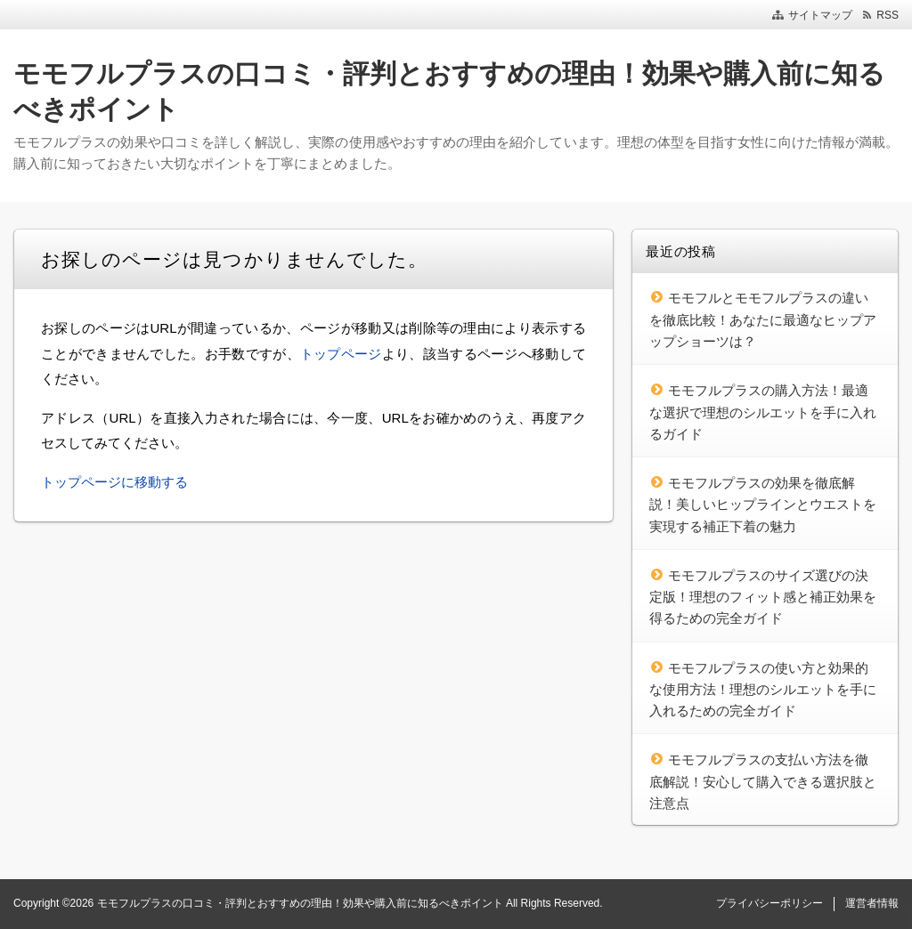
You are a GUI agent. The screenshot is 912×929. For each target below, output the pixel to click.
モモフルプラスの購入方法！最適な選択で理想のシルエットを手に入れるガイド (762, 412)
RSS (887, 15)
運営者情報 (872, 903)
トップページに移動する (114, 481)
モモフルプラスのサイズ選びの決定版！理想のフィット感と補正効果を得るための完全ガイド (762, 597)
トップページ (341, 353)
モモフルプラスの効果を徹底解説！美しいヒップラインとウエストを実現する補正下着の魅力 (762, 504)
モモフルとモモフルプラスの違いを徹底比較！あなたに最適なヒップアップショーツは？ (762, 319)
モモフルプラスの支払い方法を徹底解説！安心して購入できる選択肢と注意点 (762, 781)
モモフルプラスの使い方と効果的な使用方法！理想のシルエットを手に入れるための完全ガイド (762, 689)
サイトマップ (820, 15)
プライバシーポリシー (769, 903)
